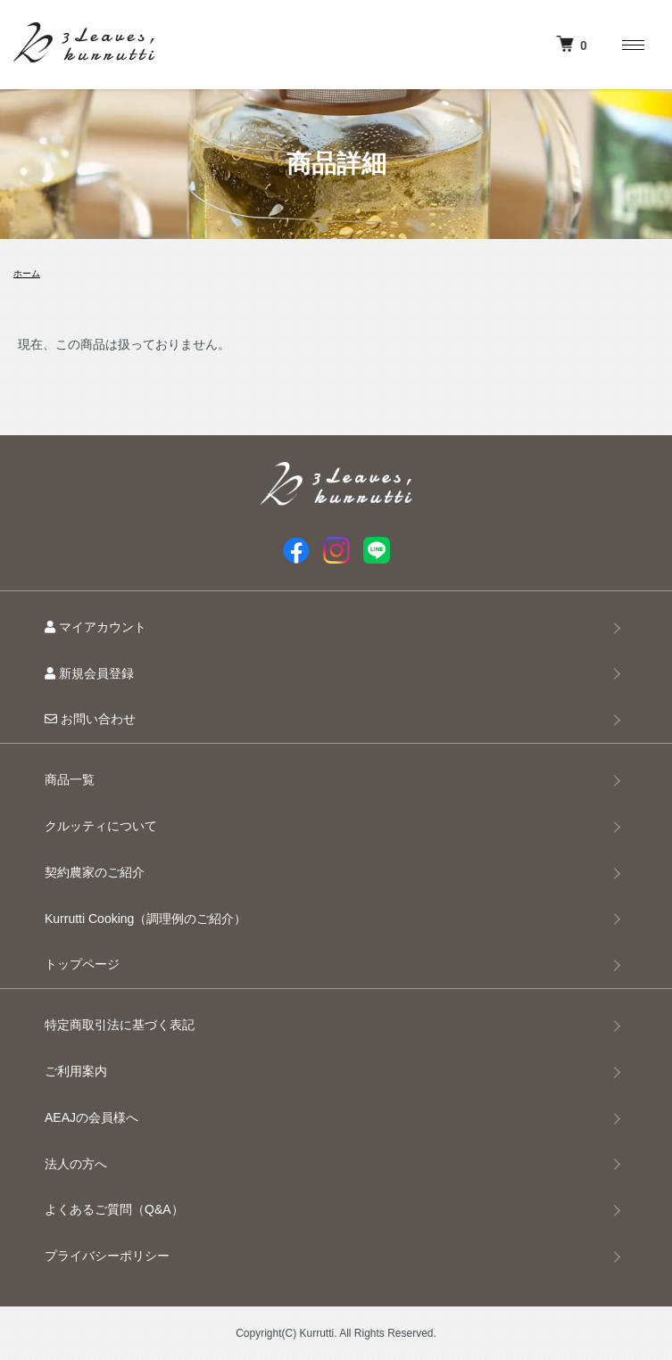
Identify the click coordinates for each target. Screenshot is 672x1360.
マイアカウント (95, 627)
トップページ (82, 964)
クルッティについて (101, 826)
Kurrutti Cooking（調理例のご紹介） (145, 918)
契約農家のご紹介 (95, 872)
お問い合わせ (90, 719)
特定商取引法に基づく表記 (120, 1025)
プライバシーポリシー (107, 1256)
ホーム (26, 273)
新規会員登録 (89, 673)
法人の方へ (76, 1164)
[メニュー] (632, 44)
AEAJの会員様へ (91, 1117)
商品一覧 (70, 779)
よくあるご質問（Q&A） (114, 1209)
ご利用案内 (76, 1071)
